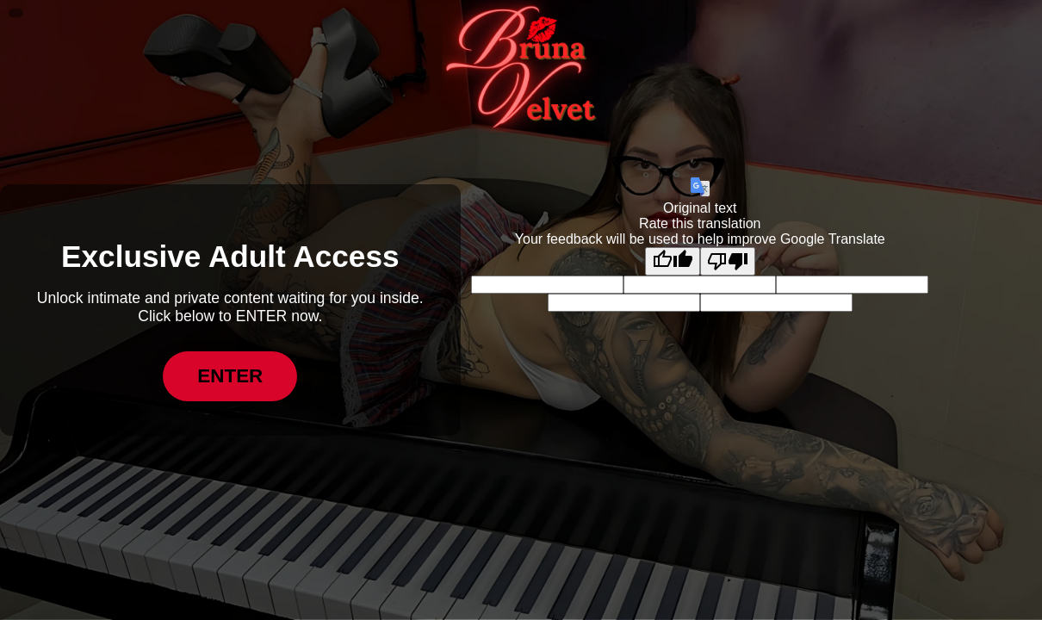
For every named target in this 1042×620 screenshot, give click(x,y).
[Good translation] (672, 261)
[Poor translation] (727, 261)
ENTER (230, 376)
